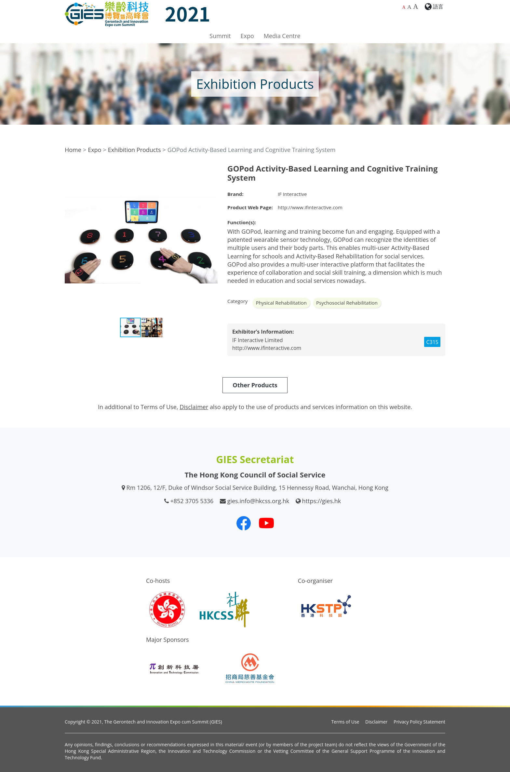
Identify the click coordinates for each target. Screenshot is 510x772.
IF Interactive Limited (257, 340)
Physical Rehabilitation (281, 302)
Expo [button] (247, 36)
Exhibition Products (134, 150)
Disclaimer (376, 722)
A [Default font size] (403, 7)
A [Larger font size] (409, 7)
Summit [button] (220, 36)
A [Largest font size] (415, 6)
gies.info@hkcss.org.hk (258, 501)
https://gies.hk (321, 501)
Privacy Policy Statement (419, 722)
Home (73, 150)
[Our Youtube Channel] (266, 523)
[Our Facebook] (243, 523)
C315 (432, 342)
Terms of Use (345, 722)
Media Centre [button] (282, 36)
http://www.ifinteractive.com (310, 207)
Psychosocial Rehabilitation (347, 302)
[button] (212, 170)
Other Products (255, 385)
